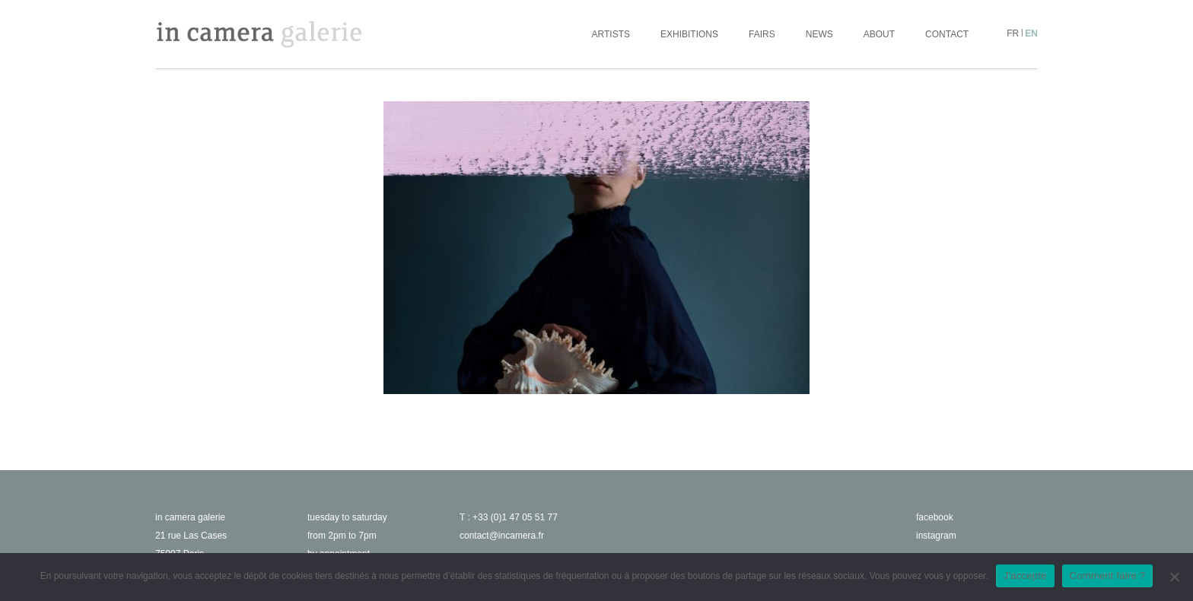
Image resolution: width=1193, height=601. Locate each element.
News (819, 34)
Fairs (762, 34)
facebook (934, 517)
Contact (947, 34)
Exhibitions (689, 34)
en (1031, 33)
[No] (1174, 576)
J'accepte (1025, 575)
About (879, 34)
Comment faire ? (1108, 575)
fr (1013, 33)
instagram (936, 535)
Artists (611, 34)
